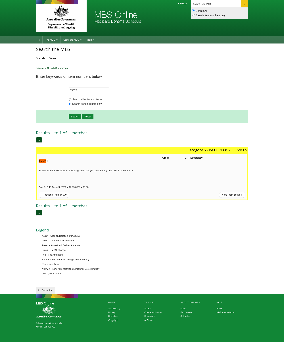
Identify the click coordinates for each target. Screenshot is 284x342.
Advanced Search (45, 68)
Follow (182, 3)
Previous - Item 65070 (54, 194)
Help (90, 39)
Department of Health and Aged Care (61, 17)
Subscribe (47, 290)
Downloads (149, 316)
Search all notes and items (85, 99)
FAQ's (219, 308)
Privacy (111, 312)
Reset (87, 116)
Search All (199, 10)
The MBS (51, 39)
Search (75, 116)
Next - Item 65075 (232, 194)
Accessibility (114, 308)
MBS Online (58, 311)
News (183, 308)
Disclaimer (113, 316)
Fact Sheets (186, 312)
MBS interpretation (225, 312)
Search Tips (61, 68)
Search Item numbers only (208, 15)
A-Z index (149, 320)
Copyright (113, 320)
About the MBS (72, 39)
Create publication (153, 312)
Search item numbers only (85, 103)
